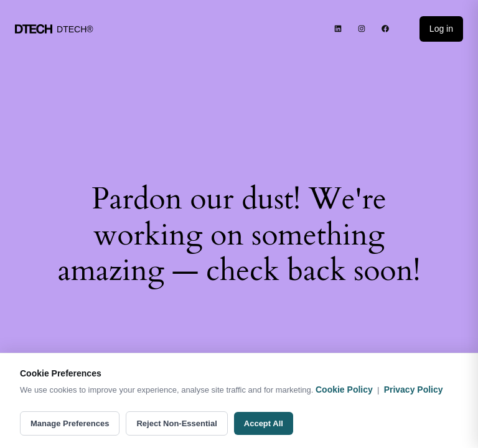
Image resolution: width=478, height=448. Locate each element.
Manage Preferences (69, 423)
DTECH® (75, 29)
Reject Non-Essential (176, 423)
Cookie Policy (344, 389)
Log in (441, 29)
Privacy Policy (413, 389)
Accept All (263, 423)
